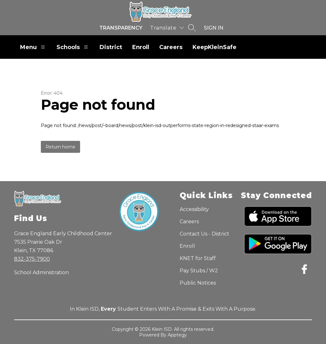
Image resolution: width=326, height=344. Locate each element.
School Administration (41, 272)
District (111, 47)
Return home (60, 147)
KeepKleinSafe (214, 47)
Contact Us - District (204, 234)
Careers (170, 47)
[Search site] (192, 27)
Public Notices (198, 283)
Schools (73, 47)
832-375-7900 (32, 259)
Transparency (120, 28)
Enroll (140, 47)
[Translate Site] (167, 28)
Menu (33, 47)
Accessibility (194, 209)
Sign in (213, 28)
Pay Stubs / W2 (199, 271)
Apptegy (177, 335)
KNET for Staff (198, 258)
